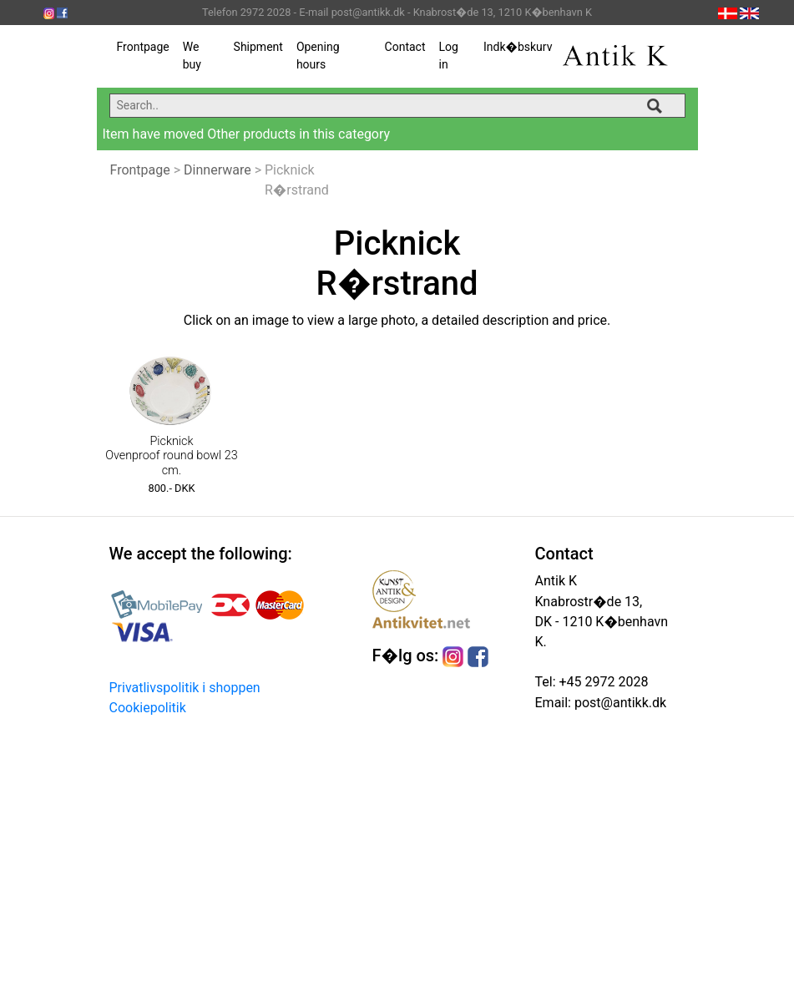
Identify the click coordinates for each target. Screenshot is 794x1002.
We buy (192, 55)
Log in (448, 55)
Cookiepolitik (147, 708)
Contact (405, 46)
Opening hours (318, 55)
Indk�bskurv (517, 46)
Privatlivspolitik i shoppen (184, 688)
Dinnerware (217, 170)
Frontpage (143, 46)
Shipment (258, 46)
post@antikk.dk (618, 703)
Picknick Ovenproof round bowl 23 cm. (171, 456)
